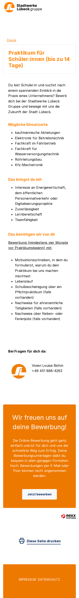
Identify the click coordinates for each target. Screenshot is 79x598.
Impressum (27, 579)
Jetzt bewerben (39, 494)
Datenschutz (49, 579)
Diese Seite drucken (44, 541)
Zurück (11, 40)
